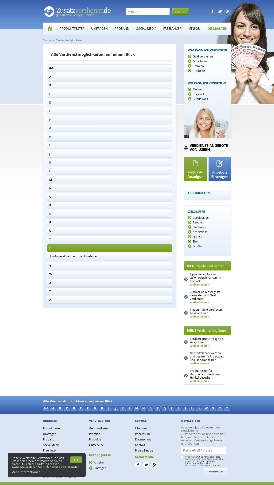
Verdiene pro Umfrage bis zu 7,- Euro (207, 342)
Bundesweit (200, 99)
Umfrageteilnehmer (63, 256)
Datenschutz (143, 439)
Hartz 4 (197, 237)
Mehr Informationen (26, 472)
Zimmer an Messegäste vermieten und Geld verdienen (205, 297)
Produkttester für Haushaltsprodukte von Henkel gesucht (205, 376)
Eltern (196, 241)
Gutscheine (200, 61)
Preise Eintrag (144, 450)
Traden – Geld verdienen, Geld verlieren (206, 313)
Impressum (142, 434)
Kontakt (140, 445)
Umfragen (99, 28)
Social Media (146, 28)
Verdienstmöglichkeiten (69, 40)
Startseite (48, 40)
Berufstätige (201, 217)
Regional (198, 94)
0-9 (51, 68)
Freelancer (172, 28)
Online (197, 89)
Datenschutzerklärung (196, 465)
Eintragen (100, 468)
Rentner (198, 222)
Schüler (197, 246)
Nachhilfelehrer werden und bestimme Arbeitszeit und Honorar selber (207, 358)
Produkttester (72, 28)
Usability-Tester (87, 256)
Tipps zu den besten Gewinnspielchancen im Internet (205, 279)
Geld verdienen (203, 56)
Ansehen (99, 462)
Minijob (194, 28)
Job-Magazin (217, 28)
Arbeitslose (200, 232)
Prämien (198, 66)
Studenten (199, 227)
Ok (76, 460)
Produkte (199, 71)
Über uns (141, 428)
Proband (122, 28)
